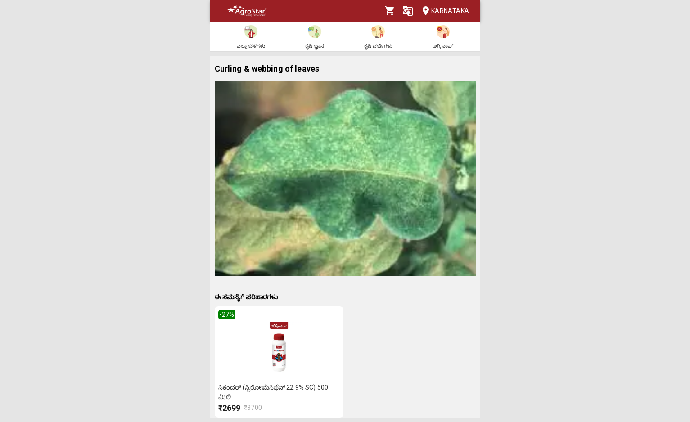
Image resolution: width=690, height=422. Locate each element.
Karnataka (443, 11)
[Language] (408, 11)
